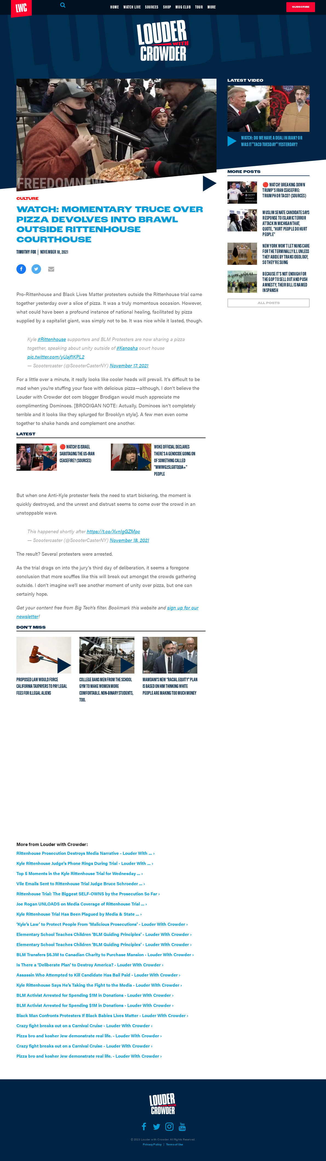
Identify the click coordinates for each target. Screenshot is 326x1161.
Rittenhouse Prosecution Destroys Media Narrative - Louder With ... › (85, 853)
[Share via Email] (51, 269)
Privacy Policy (152, 1144)
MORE (223, 6)
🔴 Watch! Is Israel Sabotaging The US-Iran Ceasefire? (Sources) (77, 453)
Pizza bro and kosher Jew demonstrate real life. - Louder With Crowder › (89, 1035)
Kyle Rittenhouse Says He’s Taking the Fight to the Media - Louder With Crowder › (99, 985)
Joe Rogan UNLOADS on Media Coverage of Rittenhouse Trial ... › (81, 904)
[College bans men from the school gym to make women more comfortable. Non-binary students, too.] (106, 655)
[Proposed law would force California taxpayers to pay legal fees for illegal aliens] (43, 655)
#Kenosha (127, 347)
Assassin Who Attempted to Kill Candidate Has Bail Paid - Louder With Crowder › (98, 975)
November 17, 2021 (129, 365)
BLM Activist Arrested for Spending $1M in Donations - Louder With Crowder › (95, 995)
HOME (102, 6)
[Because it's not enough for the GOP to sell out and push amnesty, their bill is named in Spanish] (242, 289)
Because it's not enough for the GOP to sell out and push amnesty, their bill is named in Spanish (284, 289)
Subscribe (300, 7)
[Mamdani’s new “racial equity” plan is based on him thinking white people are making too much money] (170, 655)
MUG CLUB (188, 6)
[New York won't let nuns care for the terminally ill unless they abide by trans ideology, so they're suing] (242, 261)
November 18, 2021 (129, 539)
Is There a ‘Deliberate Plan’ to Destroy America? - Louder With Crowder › (89, 964)
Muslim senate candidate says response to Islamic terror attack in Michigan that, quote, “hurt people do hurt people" (285, 230)
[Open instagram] (169, 1127)
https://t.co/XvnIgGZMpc (113, 531)
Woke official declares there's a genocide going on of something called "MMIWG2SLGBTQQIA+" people (174, 460)
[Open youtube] (182, 1127)
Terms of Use (174, 1144)
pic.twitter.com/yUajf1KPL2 (55, 356)
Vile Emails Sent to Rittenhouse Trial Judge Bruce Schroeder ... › (80, 883)
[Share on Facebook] (21, 269)
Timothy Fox (26, 251)
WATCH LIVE (124, 6)
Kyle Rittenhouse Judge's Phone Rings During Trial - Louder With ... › (84, 863)
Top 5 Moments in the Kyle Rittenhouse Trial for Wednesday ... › (79, 873)
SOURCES (148, 6)
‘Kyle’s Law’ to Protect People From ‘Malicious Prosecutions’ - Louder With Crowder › (102, 924)
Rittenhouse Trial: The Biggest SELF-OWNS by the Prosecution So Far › (88, 893)
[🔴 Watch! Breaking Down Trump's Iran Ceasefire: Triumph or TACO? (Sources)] (242, 200)
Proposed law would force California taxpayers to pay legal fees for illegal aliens (41, 686)
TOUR (207, 6)
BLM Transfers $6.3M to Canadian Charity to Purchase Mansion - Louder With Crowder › (105, 954)
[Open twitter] (156, 1127)
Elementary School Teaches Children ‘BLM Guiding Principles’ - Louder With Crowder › (104, 934)
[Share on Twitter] (36, 269)
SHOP (167, 6)
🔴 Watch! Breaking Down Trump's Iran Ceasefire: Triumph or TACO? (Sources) (284, 197)
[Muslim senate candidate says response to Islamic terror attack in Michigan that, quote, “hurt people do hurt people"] (242, 228)
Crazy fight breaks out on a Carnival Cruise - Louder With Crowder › (84, 1025)
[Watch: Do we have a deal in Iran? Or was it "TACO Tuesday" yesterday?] (268, 109)
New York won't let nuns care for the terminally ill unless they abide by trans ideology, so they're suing (286, 261)
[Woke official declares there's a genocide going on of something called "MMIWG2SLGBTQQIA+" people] (131, 457)
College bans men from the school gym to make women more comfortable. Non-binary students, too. (106, 689)
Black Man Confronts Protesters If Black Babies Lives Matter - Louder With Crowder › (102, 1015)
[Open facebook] (144, 1127)
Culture (27, 199)
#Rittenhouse (52, 339)
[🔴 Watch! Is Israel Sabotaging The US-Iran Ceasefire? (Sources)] (36, 457)
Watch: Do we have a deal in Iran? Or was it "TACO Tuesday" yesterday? (274, 144)
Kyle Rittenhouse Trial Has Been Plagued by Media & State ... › (79, 914)
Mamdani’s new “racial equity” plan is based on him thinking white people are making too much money (170, 686)
